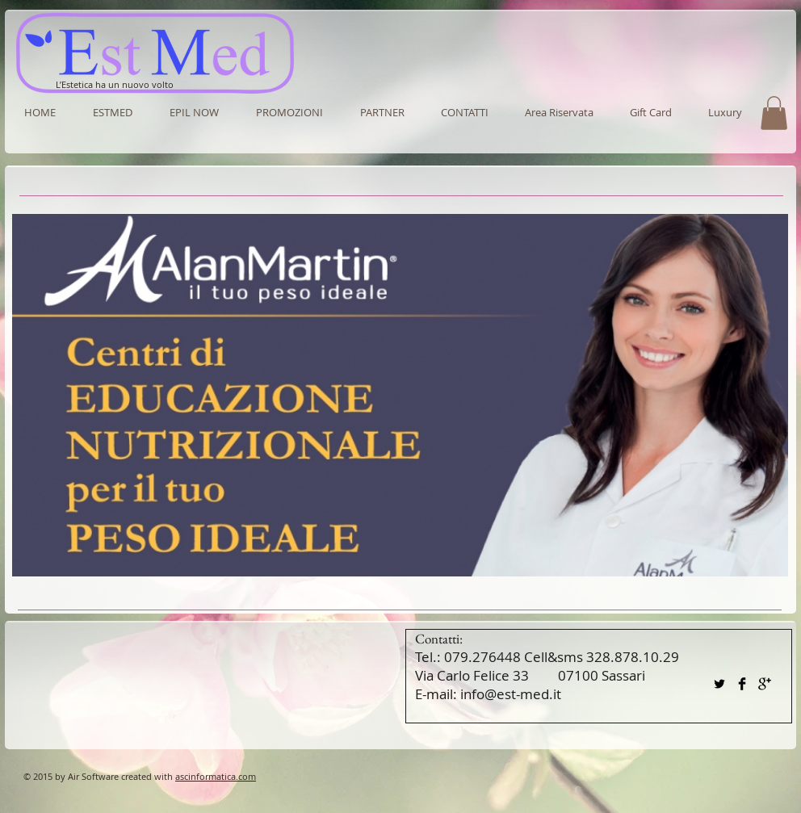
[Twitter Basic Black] (719, 683)
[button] (382, 112)
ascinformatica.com (215, 776)
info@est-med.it (510, 694)
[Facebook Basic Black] (742, 683)
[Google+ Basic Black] (764, 683)
